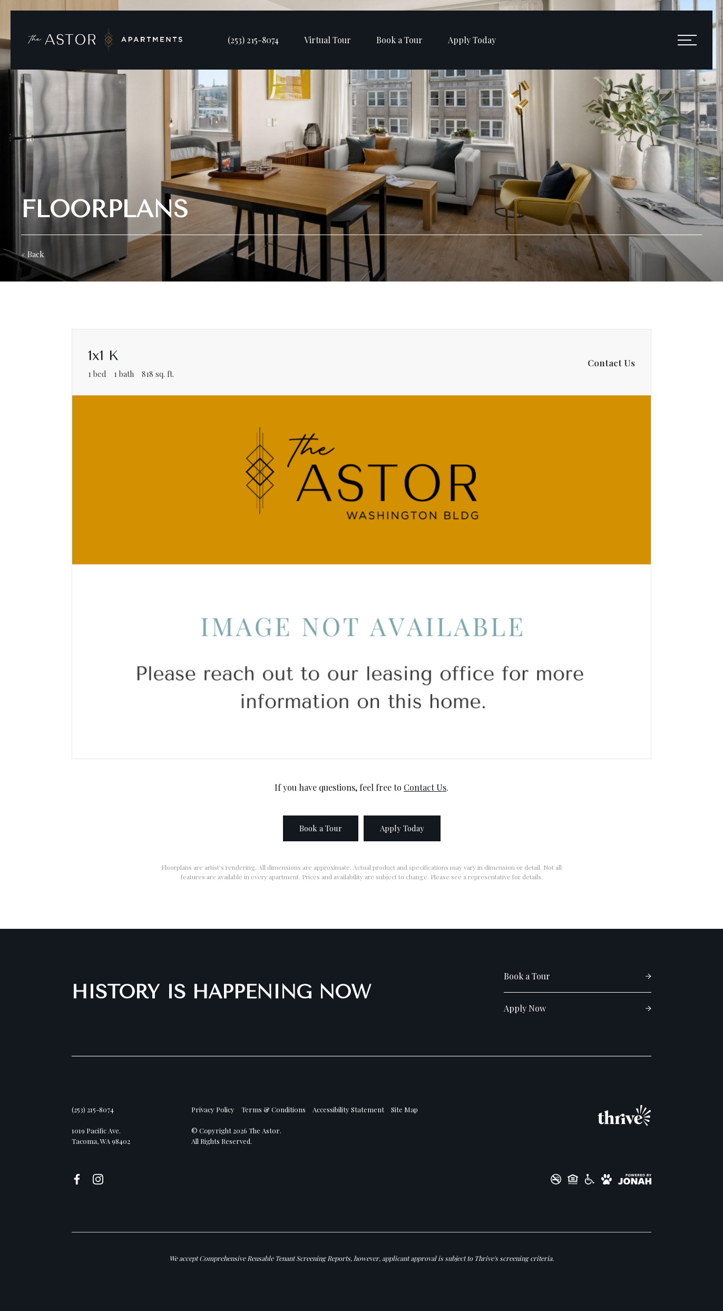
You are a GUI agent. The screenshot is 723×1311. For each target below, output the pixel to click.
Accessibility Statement (348, 1109)
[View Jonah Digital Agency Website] (634, 1179)
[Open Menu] (687, 40)
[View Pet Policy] (606, 1179)
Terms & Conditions (273, 1109)
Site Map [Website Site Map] (404, 1109)
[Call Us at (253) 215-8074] (253, 40)
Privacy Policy (213, 1109)
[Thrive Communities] (624, 1115)
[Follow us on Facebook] (77, 1178)
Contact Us (425, 787)
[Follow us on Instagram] (98, 1178)
